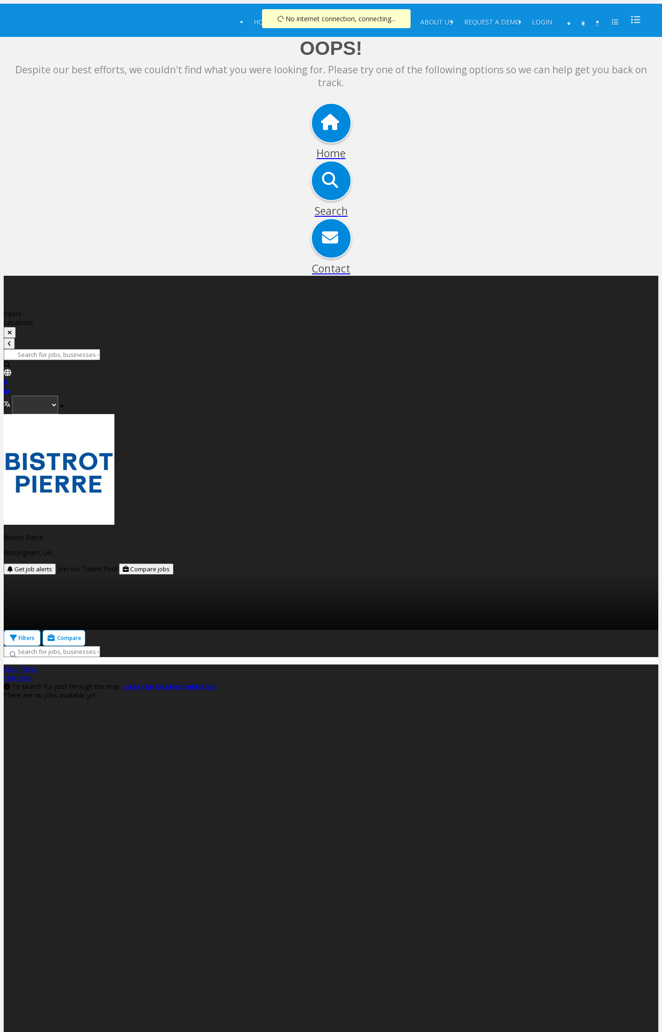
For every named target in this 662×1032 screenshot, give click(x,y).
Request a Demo (492, 22)
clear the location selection (169, 686)
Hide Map (18, 677)
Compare (64, 638)
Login (542, 22)
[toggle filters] (10, 332)
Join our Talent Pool (88, 568)
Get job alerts (29, 569)
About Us (436, 22)
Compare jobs (146, 569)
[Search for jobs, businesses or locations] (52, 354)
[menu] (633, 19)
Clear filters (20, 668)
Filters (22, 638)
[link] (331, 373)
